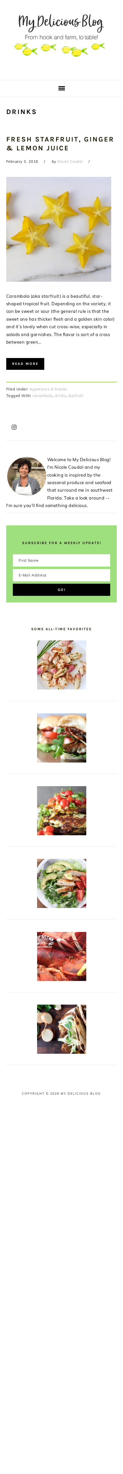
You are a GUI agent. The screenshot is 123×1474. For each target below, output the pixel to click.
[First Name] (62, 560)
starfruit (75, 395)
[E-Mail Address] (62, 575)
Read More (25, 364)
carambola (42, 395)
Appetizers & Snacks (48, 389)
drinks (60, 395)
